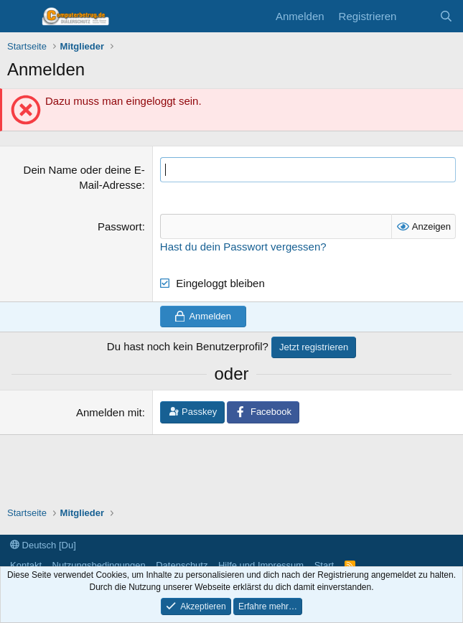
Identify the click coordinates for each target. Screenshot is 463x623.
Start (324, 565)
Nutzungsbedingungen (99, 565)
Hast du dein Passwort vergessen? (243, 246)
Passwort (120, 226)
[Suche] (446, 16)
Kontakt (26, 565)
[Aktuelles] (417, 16)
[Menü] (20, 16)
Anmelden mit (109, 412)
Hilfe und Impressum (261, 565)
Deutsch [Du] (43, 545)
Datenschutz (181, 565)
